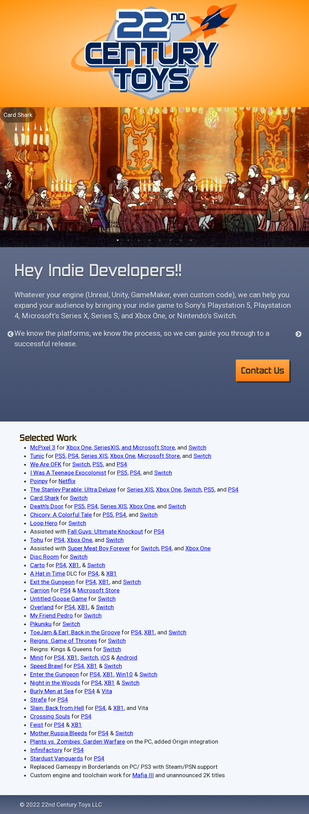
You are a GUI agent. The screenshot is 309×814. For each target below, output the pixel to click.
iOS (105, 657)
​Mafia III (143, 775)
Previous (10, 334)
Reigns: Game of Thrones (63, 640)
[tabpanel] (154, 177)
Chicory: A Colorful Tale (61, 514)
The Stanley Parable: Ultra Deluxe (73, 489)
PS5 (60, 455)
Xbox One (122, 455)
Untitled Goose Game (58, 598)
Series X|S (94, 455)
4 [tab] (149, 240)
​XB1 (108, 674)
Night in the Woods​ (55, 682)
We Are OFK (45, 464)
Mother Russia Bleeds (58, 733)
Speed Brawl (46, 665)
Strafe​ (38, 699)
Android (126, 657)
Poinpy (39, 481)
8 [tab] (191, 240)
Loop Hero (43, 523)
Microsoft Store (159, 455)
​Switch (130, 682)
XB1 (74, 565)
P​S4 (95, 674)
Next (298, 334)
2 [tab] (128, 240)
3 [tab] (138, 240)
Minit (36, 657)
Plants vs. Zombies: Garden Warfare (77, 741)
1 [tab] (117, 240)
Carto (37, 565)
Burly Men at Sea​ (52, 691)
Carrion (39, 590)
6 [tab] (170, 240)
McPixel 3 (42, 447)
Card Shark (18, 114)
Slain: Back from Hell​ (57, 707)
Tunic (37, 455)
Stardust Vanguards (56, 758)
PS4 (73, 455)
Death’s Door (46, 506)
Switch (197, 447)
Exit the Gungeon (52, 581)
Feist (36, 724)
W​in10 (124, 674)
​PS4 (96, 682)
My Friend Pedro (51, 615)
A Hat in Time (47, 573)
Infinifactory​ (46, 749)
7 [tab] (180, 240)
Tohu (36, 539)
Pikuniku (41, 623)
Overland (42, 607)
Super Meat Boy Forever (99, 548)
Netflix (67, 481)
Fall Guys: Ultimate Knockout (105, 531)
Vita (107, 691)
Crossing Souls (50, 716)
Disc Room (44, 556)
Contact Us (262, 370)
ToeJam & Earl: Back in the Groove (75, 632)
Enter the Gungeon (54, 674)
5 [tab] (159, 240)
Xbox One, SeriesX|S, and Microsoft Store (120, 447)
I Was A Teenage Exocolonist (68, 472)
